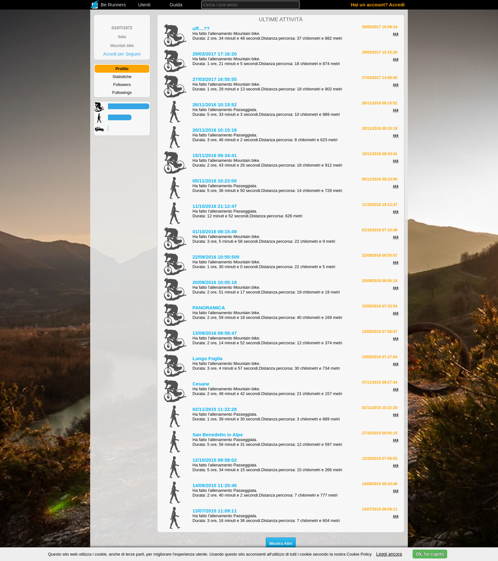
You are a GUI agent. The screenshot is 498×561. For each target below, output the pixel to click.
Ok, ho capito (430, 554)
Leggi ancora (389, 554)
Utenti (144, 4)
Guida (176, 4)
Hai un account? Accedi (378, 4)
